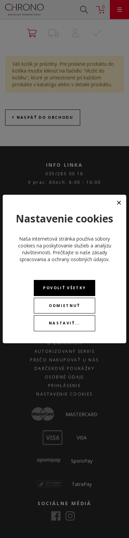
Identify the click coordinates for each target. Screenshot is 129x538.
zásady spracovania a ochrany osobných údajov (64, 255)
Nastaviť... (64, 322)
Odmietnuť (64, 305)
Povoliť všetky (64, 287)
